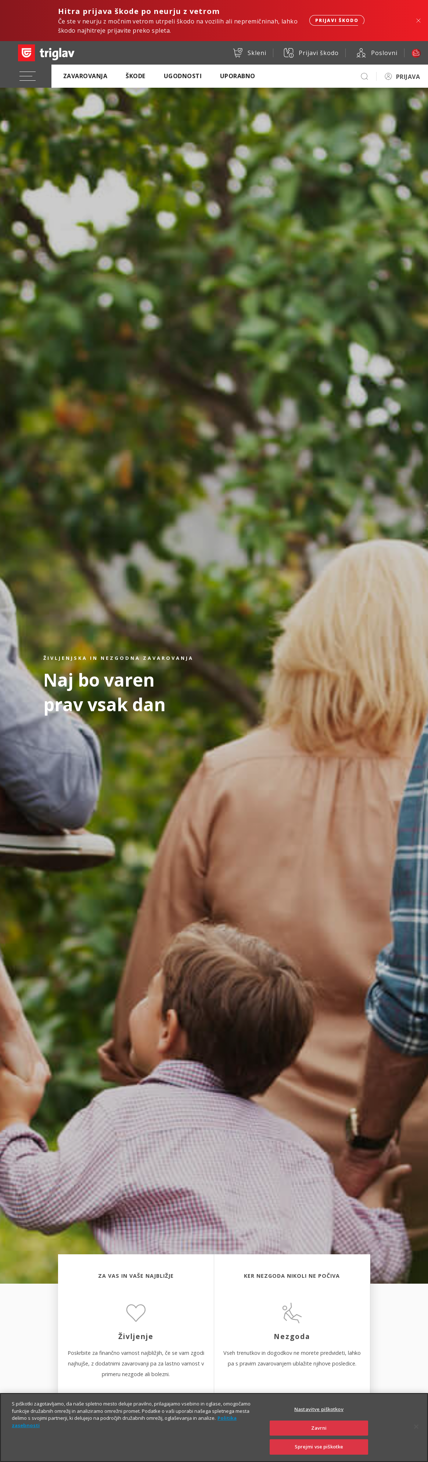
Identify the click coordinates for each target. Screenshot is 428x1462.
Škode (135, 76)
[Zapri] (416, 1435)
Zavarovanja (85, 76)
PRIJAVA (408, 77)
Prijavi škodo (337, 20)
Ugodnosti (183, 76)
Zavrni (319, 1436)
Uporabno (237, 76)
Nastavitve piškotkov (319, 1417)
